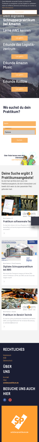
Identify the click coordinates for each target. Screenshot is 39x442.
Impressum (7, 355)
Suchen (19, 140)
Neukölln (19, 128)
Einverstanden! (19, 12)
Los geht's (19, 38)
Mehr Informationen (7, 8)
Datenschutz (7, 361)
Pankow (19, 132)
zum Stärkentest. (18, 160)
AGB (4, 358)
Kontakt (6, 377)
